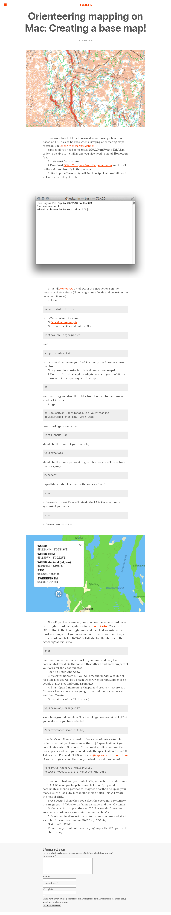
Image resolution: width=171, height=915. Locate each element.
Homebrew (66, 288)
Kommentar (49, 856)
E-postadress (50, 886)
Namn (46, 879)
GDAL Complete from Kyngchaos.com (88, 165)
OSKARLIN (85, 5)
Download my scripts (64, 322)
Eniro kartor (100, 626)
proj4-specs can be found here (108, 755)
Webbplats (48, 892)
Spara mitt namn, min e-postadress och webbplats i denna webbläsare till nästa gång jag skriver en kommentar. (84, 903)
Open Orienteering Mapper (77, 145)
